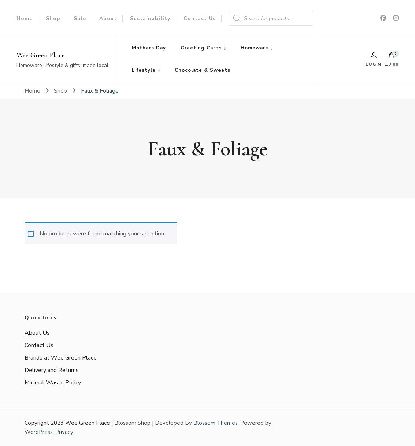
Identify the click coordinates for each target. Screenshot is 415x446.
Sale (80, 18)
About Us (37, 333)
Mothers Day (149, 48)
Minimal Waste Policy (53, 383)
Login (373, 59)
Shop (53, 18)
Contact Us (200, 18)
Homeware (254, 48)
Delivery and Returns (52, 370)
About (108, 18)
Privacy (64, 432)
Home (24, 18)
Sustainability (150, 18)
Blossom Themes (215, 423)
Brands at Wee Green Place (61, 358)
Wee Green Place (40, 55)
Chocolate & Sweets (202, 70)
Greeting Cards (201, 48)
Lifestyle (144, 70)
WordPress (39, 432)
